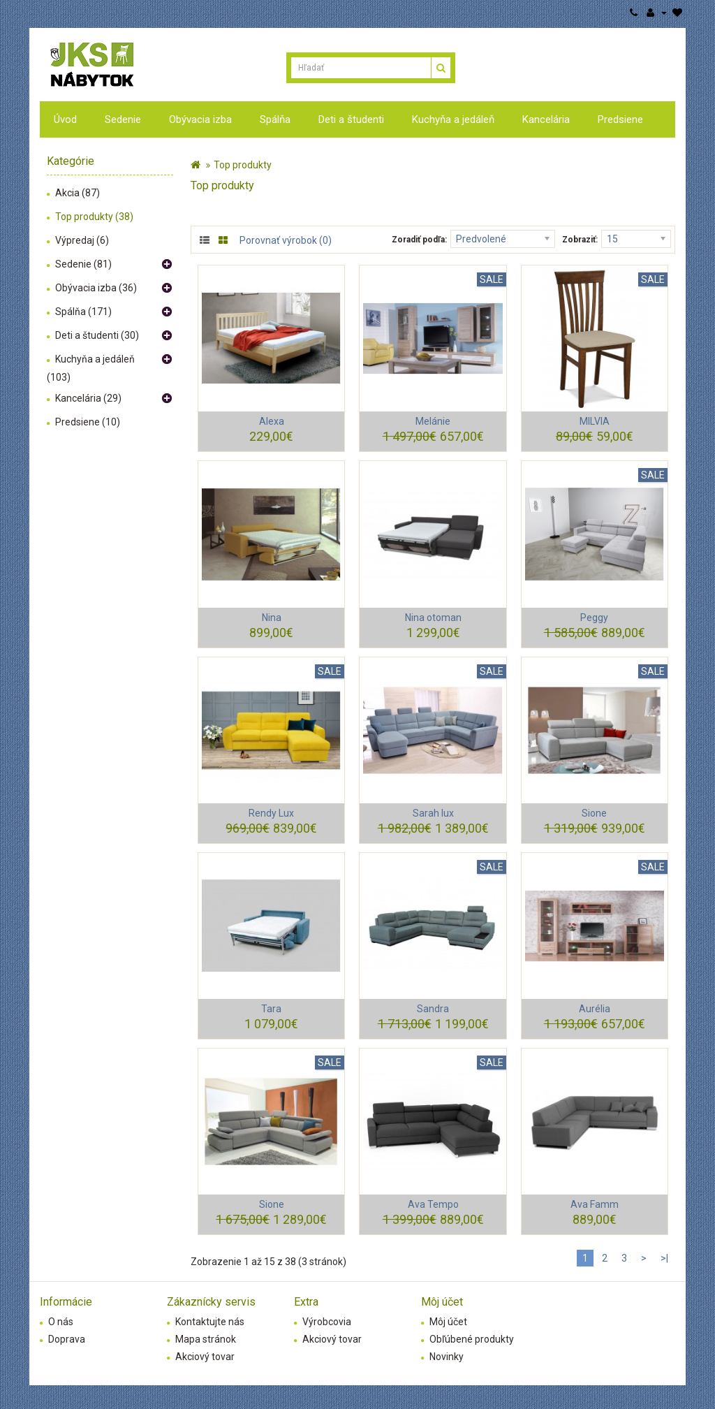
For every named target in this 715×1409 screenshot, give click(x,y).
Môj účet (448, 1321)
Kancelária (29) (88, 398)
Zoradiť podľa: (419, 239)
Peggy (594, 617)
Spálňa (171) (83, 311)
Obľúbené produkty (471, 1339)
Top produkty (243, 164)
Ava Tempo (433, 1204)
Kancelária (546, 119)
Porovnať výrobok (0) (285, 240)
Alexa (271, 421)
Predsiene (620, 119)
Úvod (65, 119)
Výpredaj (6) (82, 240)
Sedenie (123, 119)
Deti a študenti (351, 119)
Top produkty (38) (94, 216)
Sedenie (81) (83, 264)
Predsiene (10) (87, 422)
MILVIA (595, 421)
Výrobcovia (326, 1321)
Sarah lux (433, 813)
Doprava (66, 1339)
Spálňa (275, 119)
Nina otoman (433, 617)
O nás (60, 1321)
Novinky (446, 1356)
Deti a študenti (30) (97, 335)
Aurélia (594, 1008)
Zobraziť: (580, 239)
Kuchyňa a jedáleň (453, 119)
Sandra (433, 1008)
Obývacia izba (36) (96, 287)
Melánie (432, 421)
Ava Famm (594, 1204)
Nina (271, 617)
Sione (594, 813)
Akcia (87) (77, 192)
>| (664, 1258)
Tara (271, 1008)
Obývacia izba (200, 119)
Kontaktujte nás (209, 1321)
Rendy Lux (271, 813)
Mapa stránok (205, 1339)
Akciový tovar (205, 1356)
